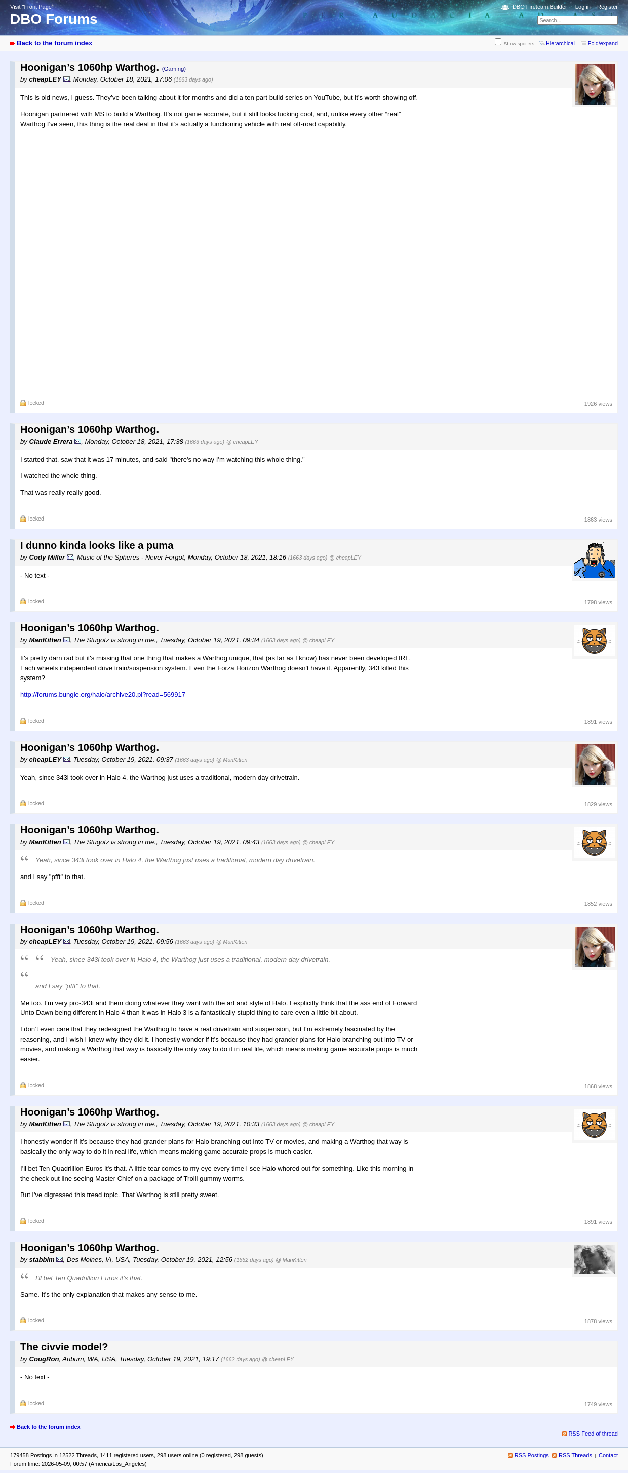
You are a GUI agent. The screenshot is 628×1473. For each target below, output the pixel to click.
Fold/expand (603, 43)
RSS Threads (575, 1455)
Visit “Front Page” (32, 7)
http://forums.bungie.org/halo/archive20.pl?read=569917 (102, 694)
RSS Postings (532, 1455)
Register (607, 7)
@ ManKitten (232, 760)
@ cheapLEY (242, 442)
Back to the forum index (54, 43)
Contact (608, 1455)
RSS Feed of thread (593, 1433)
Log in (583, 7)
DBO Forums (54, 19)
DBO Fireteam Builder (540, 7)
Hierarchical (560, 43)
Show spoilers (519, 43)
